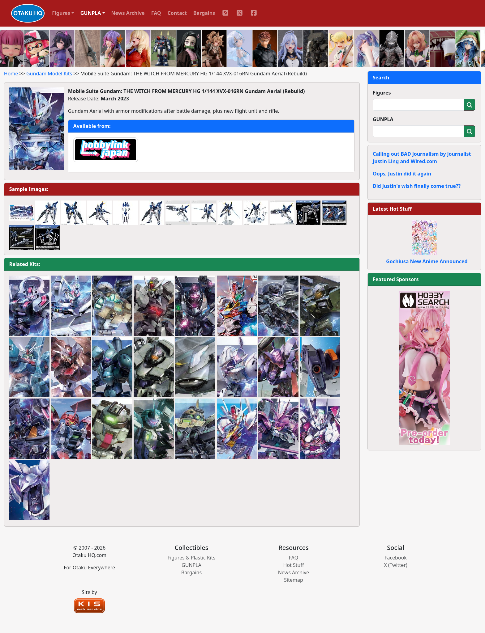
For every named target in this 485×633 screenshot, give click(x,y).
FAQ (156, 13)
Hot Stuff (293, 565)
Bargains (204, 13)
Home (11, 73)
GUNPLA (383, 119)
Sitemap (293, 579)
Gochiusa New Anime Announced (426, 261)
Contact (177, 13)
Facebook (395, 557)
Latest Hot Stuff (392, 208)
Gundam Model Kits (49, 73)
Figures (382, 92)
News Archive (128, 13)
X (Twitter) (395, 565)
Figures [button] (61, 13)
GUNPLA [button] (90, 13)
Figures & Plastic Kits (192, 557)
